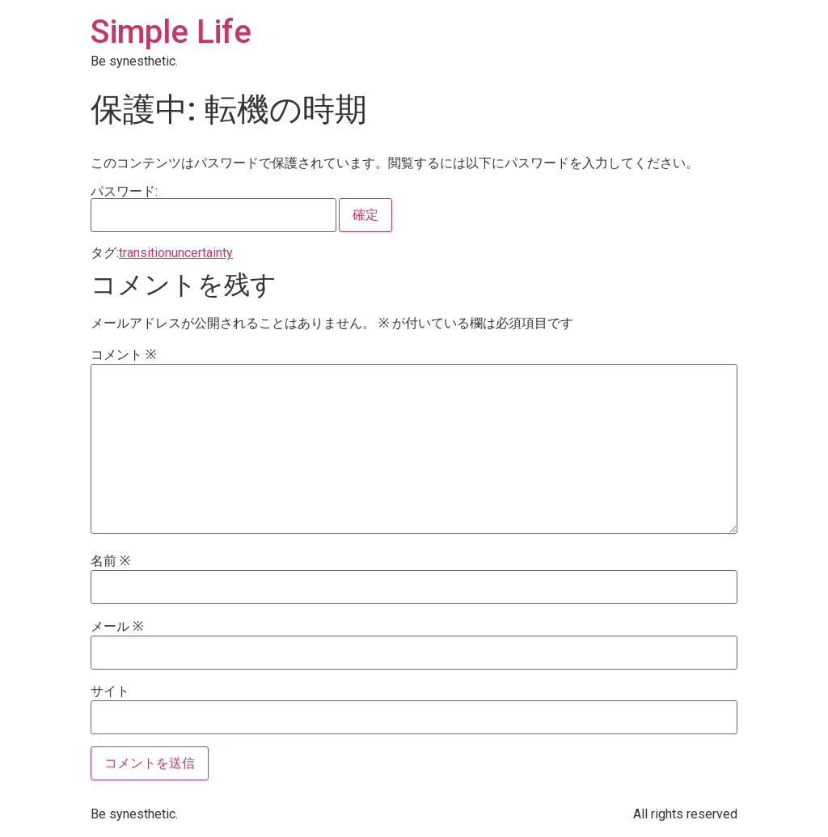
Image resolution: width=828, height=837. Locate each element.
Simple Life (171, 32)
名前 (110, 561)
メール (117, 626)
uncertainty (202, 252)
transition (145, 252)
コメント (123, 355)
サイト (110, 691)
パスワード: (213, 208)
